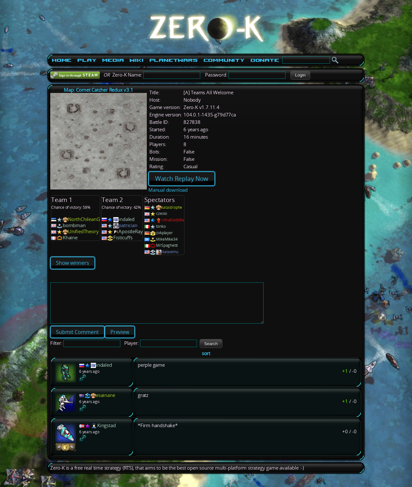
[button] (300, 75)
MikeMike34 (166, 239)
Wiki (136, 60)
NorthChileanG (84, 219)
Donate (264, 60)
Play (86, 60)
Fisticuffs (122, 237)
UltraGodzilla (172, 220)
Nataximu (169, 251)
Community (224, 60)
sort (206, 361)
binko (160, 226)
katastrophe (171, 207)
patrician (127, 225)
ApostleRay (130, 231)
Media (113, 60)
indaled (126, 219)
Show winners (72, 262)
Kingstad (106, 433)
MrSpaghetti (167, 245)
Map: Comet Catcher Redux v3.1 (98, 90)
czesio (161, 213)
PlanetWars (173, 60)
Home (61, 60)
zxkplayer (164, 232)
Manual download (168, 190)
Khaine (70, 237)
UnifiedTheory (83, 231)
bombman (74, 225)
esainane (105, 403)
